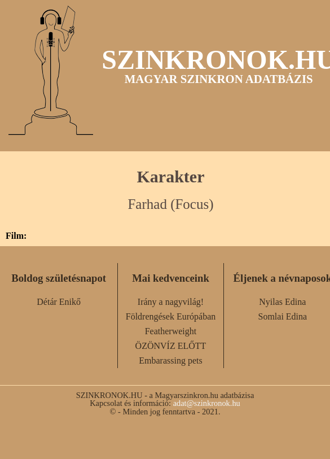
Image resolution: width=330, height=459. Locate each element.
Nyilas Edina (282, 302)
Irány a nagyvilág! (171, 302)
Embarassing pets (170, 360)
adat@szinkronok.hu (206, 403)
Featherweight (171, 331)
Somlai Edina (282, 316)
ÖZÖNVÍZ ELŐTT (170, 346)
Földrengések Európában (171, 316)
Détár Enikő (59, 302)
